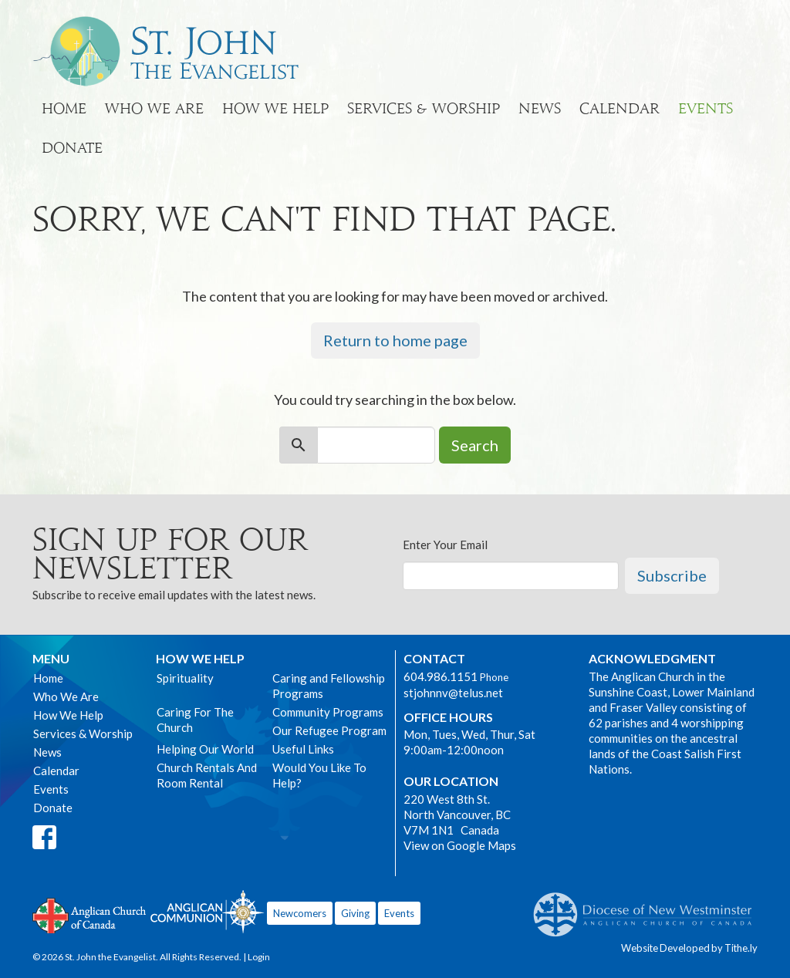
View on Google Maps (459, 845)
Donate (72, 147)
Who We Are (154, 108)
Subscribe (672, 575)
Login (259, 957)
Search (474, 445)
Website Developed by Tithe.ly (689, 948)
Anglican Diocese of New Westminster (648, 907)
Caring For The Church (195, 719)
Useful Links (303, 749)
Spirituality (185, 678)
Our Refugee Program (329, 730)
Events (705, 108)
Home (64, 108)
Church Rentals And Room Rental (207, 775)
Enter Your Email (445, 544)
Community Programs (327, 712)
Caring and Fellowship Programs (328, 685)
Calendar (619, 108)
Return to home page (395, 340)
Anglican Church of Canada (89, 914)
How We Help (275, 108)
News (539, 108)
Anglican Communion (207, 911)
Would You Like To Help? (319, 775)
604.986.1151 (440, 676)
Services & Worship (423, 108)
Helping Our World (205, 749)
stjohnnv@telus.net (453, 693)
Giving (355, 913)
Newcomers (299, 913)
